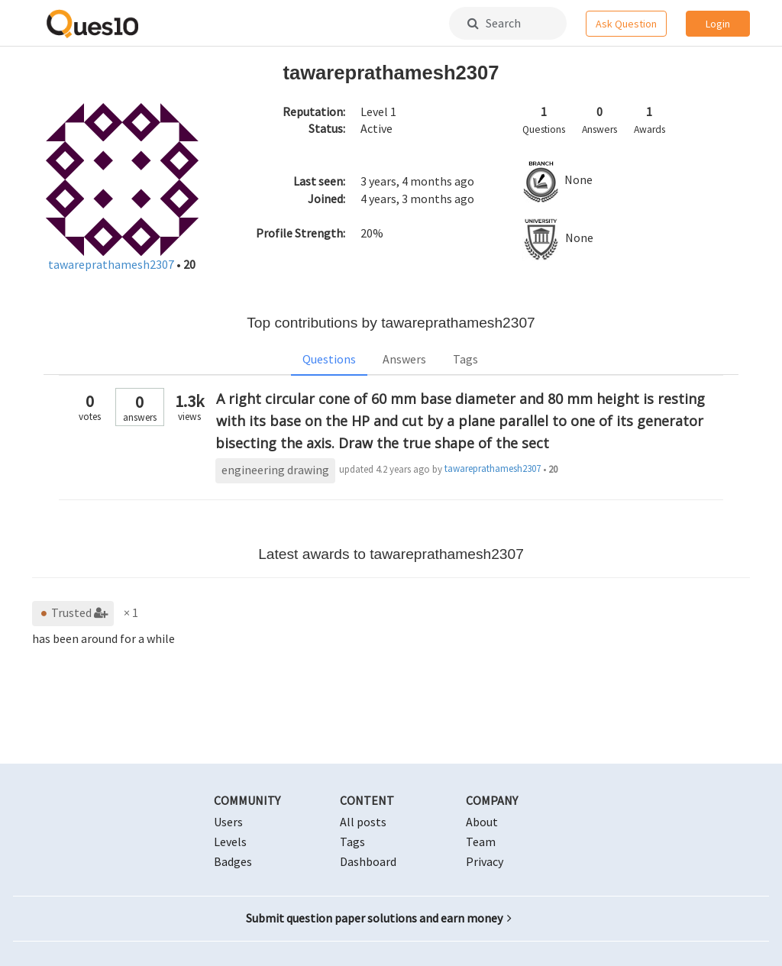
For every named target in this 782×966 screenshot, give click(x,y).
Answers (404, 359)
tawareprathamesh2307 (112, 264)
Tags (465, 359)
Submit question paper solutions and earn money (379, 918)
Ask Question (626, 24)
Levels (230, 841)
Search (494, 23)
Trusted (73, 612)
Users (228, 821)
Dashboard (368, 861)
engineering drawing (275, 469)
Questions (329, 359)
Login (718, 24)
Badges (233, 861)
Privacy (484, 861)
